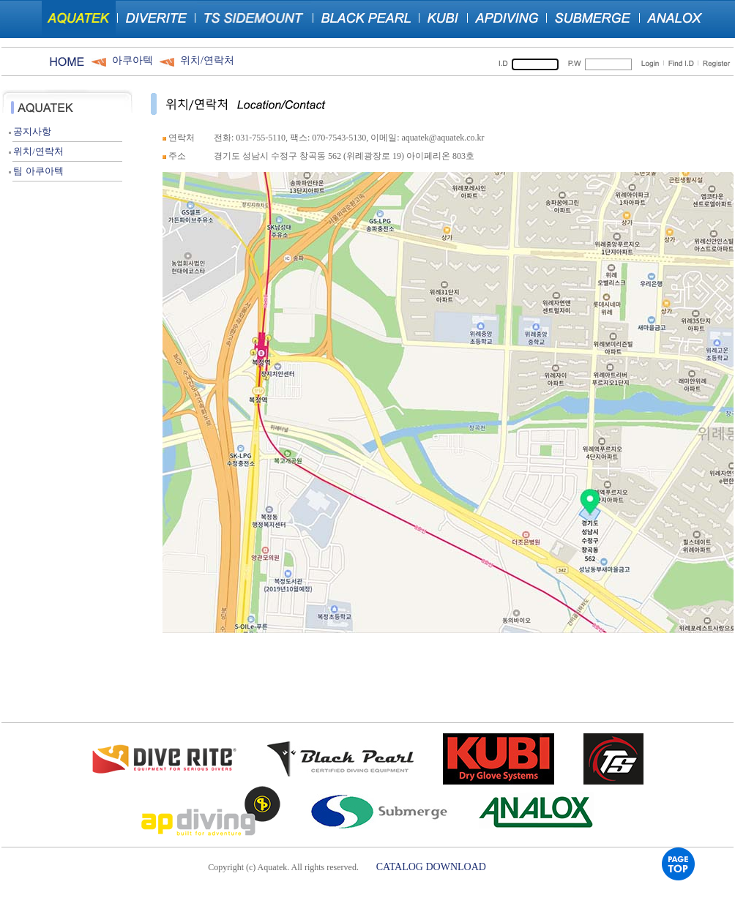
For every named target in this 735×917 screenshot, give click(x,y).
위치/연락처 (207, 60)
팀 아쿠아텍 (36, 170)
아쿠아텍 (132, 60)
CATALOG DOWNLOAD (431, 866)
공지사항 (30, 131)
